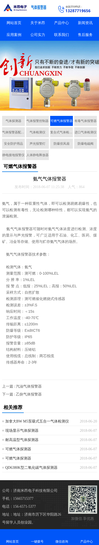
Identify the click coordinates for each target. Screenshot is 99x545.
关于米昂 (37, 23)
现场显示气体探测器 (22, 431)
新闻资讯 (85, 23)
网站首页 (14, 23)
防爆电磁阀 (85, 144)
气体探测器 (13, 121)
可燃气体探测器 (18, 449)
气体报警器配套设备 (13, 132)
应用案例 (14, 35)
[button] (47, 106)
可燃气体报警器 (61, 121)
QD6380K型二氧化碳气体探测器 (31, 468)
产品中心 (61, 23)
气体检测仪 (37, 132)
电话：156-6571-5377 (19, 506)
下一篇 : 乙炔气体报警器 (22, 394)
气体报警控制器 (37, 121)
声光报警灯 (37, 144)
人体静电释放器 (37, 155)
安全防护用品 (13, 144)
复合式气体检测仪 (61, 132)
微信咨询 (62, 536)
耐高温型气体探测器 (22, 440)
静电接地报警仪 (13, 155)
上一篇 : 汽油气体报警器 (22, 386)
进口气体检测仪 (85, 132)
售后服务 (85, 35)
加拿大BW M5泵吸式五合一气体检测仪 (37, 421)
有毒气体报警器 (85, 121)
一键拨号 (37, 536)
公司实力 (37, 35)
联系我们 (61, 35)
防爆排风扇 (61, 144)
